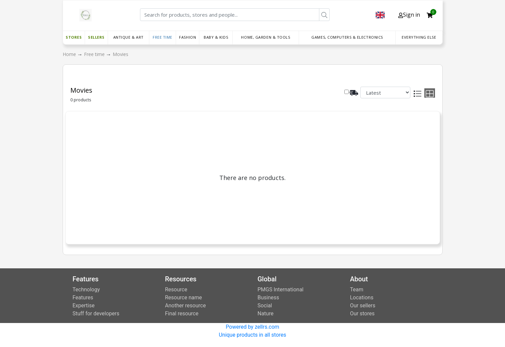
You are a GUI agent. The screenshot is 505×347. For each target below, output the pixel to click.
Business (268, 297)
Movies (120, 54)
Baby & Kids (216, 37)
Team (356, 289)
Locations (361, 297)
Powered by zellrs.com (252, 327)
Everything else (419, 37)
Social (265, 305)
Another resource (185, 305)
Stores (74, 37)
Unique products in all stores (252, 335)
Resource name (183, 297)
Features (83, 297)
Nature (266, 313)
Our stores (362, 313)
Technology (86, 289)
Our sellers (362, 305)
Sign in (409, 14)
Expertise (84, 305)
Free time (162, 37)
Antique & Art (128, 37)
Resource (176, 289)
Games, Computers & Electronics (347, 37)
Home (70, 54)
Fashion (187, 37)
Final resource (181, 313)
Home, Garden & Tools (265, 37)
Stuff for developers (96, 313)
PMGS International (281, 289)
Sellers (96, 37)
